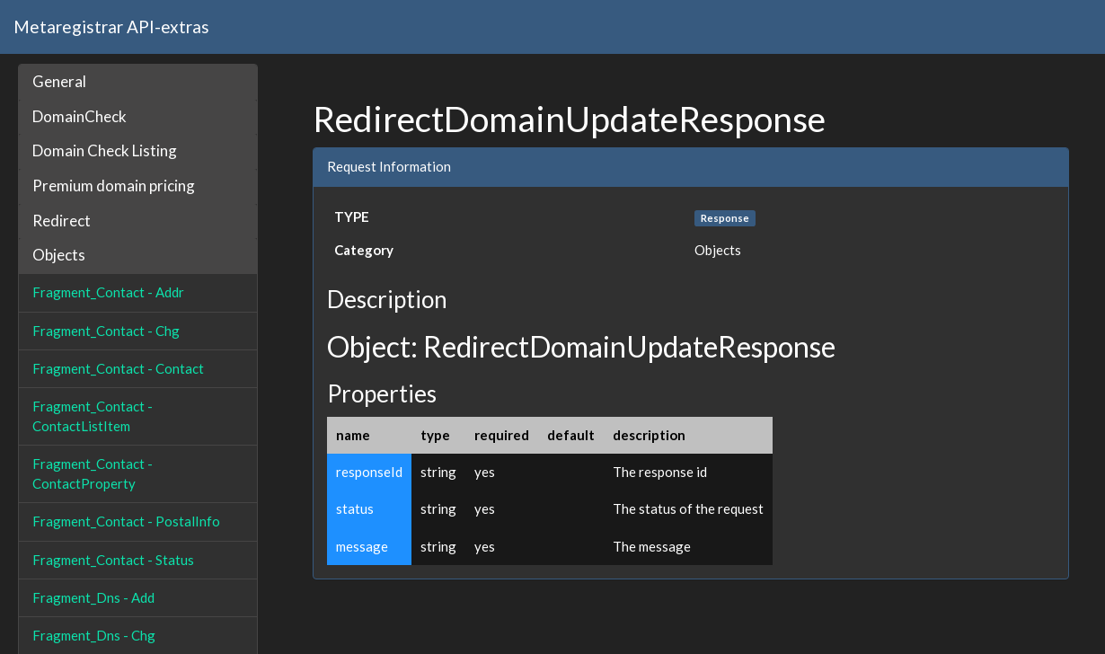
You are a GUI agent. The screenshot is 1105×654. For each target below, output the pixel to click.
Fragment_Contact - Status (113, 560)
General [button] (59, 81)
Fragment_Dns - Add (93, 597)
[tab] (138, 82)
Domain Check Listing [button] (104, 150)
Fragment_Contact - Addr (108, 292)
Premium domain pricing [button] (113, 185)
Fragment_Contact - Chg (106, 331)
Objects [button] (58, 254)
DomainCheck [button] (79, 116)
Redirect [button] (61, 220)
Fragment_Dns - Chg (93, 635)
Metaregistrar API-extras (111, 26)
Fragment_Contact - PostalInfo (126, 521)
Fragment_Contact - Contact (118, 368)
